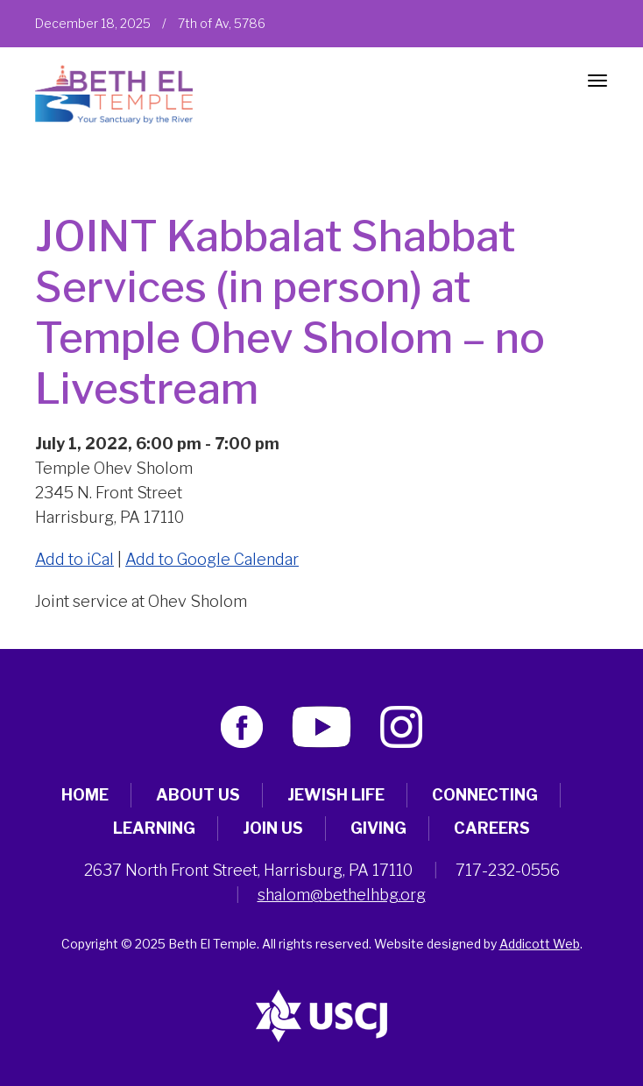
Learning (154, 828)
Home (85, 795)
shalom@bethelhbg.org (342, 894)
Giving (378, 828)
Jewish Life (336, 795)
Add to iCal (74, 559)
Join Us (273, 828)
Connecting (485, 795)
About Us (198, 795)
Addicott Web (539, 943)
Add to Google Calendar (212, 559)
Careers (492, 828)
